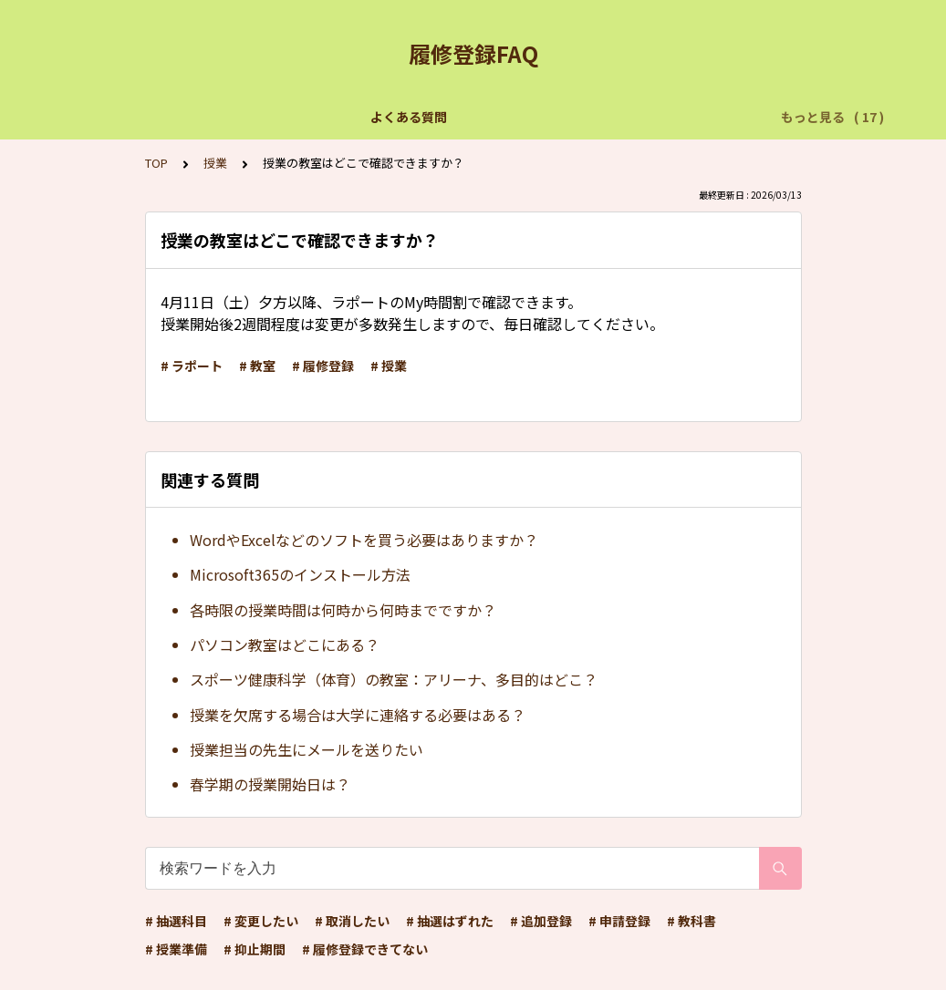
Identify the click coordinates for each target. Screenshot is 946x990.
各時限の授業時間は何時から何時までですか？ (343, 610)
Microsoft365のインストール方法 (300, 574)
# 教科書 (691, 921)
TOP (156, 162)
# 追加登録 (541, 921)
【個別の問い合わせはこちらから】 (306, 117)
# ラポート (192, 365)
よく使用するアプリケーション (574, 117)
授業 (215, 162)
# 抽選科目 (176, 921)
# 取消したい (352, 921)
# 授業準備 (176, 949)
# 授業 (388, 365)
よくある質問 (140, 117)
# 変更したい (261, 921)
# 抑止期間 (255, 949)
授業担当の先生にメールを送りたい (306, 749)
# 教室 (257, 365)
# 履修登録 (323, 365)
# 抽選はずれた (450, 921)
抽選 (447, 117)
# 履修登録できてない (365, 949)
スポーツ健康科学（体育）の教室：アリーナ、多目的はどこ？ (394, 679)
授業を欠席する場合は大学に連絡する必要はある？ (357, 715)
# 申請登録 (619, 921)
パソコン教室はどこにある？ (284, 644)
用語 (702, 117)
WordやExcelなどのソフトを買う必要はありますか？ (364, 540)
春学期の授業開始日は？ (270, 784)
